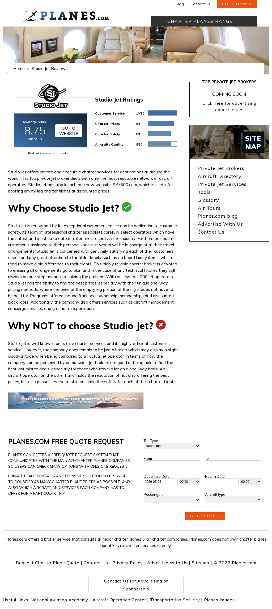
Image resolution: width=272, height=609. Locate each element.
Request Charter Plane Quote (47, 562)
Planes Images (219, 599)
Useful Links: (17, 599)
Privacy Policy (127, 562)
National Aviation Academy (61, 599)
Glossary (208, 200)
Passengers (154, 494)
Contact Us (200, 4)
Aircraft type (215, 494)
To (207, 458)
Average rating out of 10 (35, 130)
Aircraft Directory (219, 176)
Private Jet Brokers (221, 168)
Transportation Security (176, 599)
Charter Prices (107, 124)
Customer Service (110, 113)
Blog (180, 4)
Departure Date (156, 476)
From (148, 458)
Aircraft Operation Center (120, 599)
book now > (237, 4)
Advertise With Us (220, 224)
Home (19, 68)
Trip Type (151, 441)
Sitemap (202, 562)
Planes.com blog (218, 216)
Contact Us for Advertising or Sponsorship (136, 585)
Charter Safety (107, 134)
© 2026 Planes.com (235, 562)
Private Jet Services (222, 184)
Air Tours (209, 208)
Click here (212, 103)
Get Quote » (205, 516)
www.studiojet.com (58, 153)
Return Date (215, 476)
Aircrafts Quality (109, 144)
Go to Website (68, 130)
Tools (204, 192)
